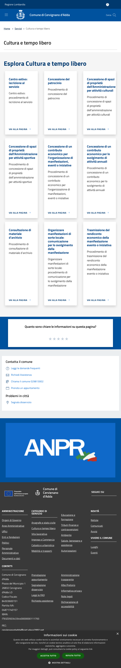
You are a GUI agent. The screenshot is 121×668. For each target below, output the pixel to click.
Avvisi (94, 531)
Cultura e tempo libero (43, 528)
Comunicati (97, 526)
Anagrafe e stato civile (43, 523)
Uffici (4, 531)
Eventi (94, 552)
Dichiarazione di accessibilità (69, 604)
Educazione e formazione (68, 517)
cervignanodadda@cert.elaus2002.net (23, 630)
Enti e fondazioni (11, 537)
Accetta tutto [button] (48, 655)
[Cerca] (114, 15)
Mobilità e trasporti (42, 551)
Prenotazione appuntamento (39, 577)
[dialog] (60, 649)
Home (7, 28)
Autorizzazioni (68, 551)
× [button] (117, 634)
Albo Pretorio (68, 585)
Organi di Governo (11, 520)
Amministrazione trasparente (70, 577)
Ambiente (66, 535)
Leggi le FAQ (38, 595)
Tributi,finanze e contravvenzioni (69, 527)
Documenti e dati (11, 558)
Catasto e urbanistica (43, 545)
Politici (5, 543)
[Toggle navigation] (6, 15)
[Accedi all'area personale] (107, 4)
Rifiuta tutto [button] (73, 655)
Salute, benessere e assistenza (71, 543)
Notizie (94, 520)
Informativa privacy (71, 591)
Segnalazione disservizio (39, 587)
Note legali (67, 596)
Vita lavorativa (39, 534)
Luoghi (94, 547)
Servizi (18, 28)
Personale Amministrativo (10, 550)
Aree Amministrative (13, 526)
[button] (60, 662)
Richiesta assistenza (42, 601)
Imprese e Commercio (43, 539)
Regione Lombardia (15, 4)
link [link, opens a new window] (90, 649)
